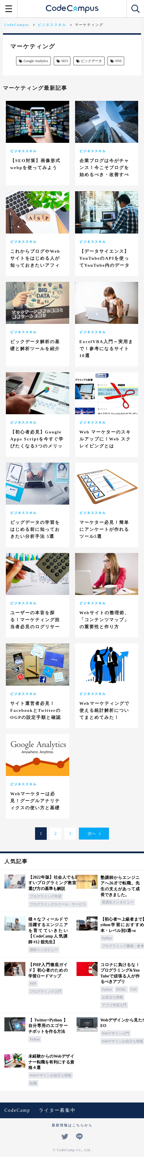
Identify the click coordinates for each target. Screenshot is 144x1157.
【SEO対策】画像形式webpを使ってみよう (35, 164)
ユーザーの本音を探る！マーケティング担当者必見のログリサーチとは (35, 623)
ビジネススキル (23, 151)
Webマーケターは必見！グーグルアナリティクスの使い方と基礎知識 (35, 804)
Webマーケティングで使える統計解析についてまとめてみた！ (104, 710)
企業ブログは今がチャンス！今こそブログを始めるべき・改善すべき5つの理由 (104, 171)
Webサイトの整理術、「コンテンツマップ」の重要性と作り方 (104, 619)
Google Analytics (33, 61)
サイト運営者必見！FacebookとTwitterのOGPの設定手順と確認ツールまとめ (35, 714)
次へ (92, 833)
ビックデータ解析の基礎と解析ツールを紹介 (35, 345)
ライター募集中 (57, 1110)
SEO (61, 61)
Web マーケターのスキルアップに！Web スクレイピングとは (105, 439)
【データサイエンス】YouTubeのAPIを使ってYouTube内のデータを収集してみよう (104, 262)
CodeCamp (17, 1110)
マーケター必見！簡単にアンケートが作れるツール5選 (104, 529)
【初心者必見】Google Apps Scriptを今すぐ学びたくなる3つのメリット (37, 442)
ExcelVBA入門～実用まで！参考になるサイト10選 (106, 348)
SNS (115, 61)
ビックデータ (88, 61)
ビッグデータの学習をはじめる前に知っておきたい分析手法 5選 (35, 529)
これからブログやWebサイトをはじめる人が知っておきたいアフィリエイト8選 (35, 262)
